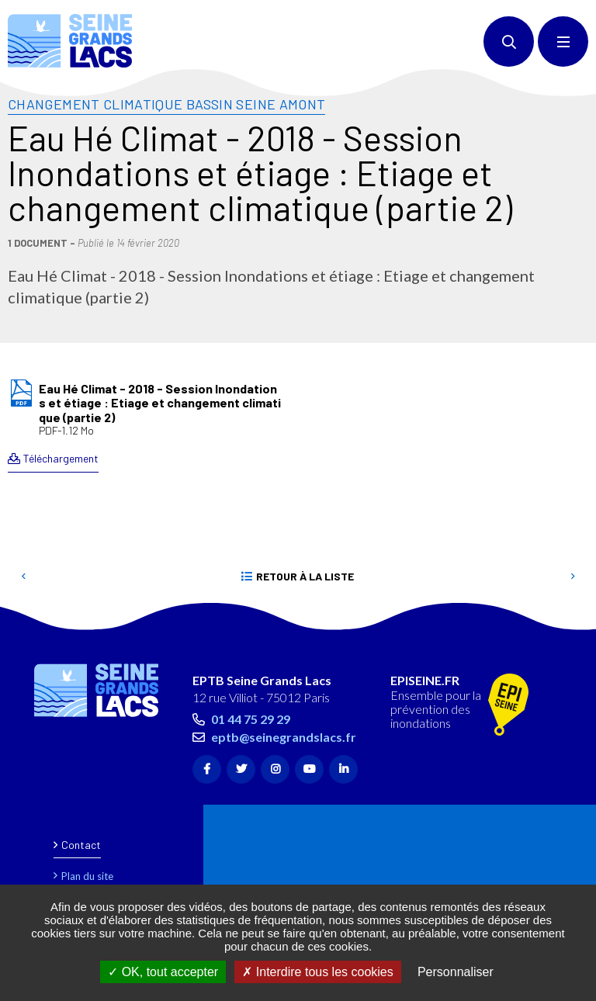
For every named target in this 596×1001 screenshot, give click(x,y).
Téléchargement (61, 458)
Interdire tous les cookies (317, 971)
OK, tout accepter (163, 971)
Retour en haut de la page (557, 622)
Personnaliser (456, 971)
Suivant (572, 576)
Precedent (23, 576)
